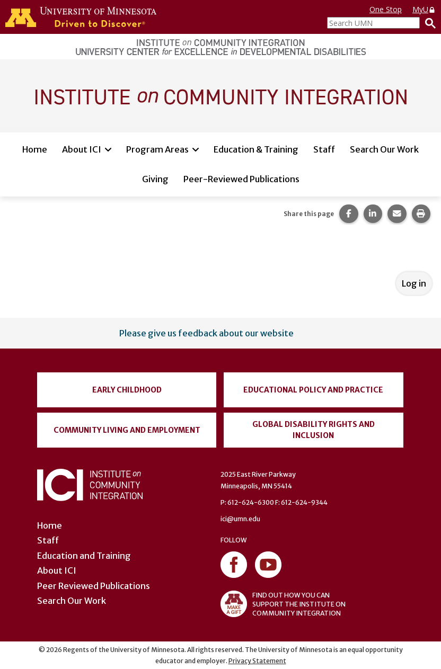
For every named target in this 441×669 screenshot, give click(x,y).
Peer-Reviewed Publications (241, 179)
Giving (155, 179)
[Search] (428, 23)
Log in (414, 283)
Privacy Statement (257, 661)
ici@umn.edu (240, 519)
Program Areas (157, 149)
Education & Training (256, 149)
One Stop (385, 9)
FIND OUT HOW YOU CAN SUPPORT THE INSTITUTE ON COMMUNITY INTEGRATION (283, 604)
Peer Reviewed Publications (93, 586)
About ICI (81, 149)
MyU (424, 9)
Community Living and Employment (127, 430)
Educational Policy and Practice (313, 390)
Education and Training (84, 555)
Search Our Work (384, 149)
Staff (324, 149)
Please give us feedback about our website (206, 333)
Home (34, 149)
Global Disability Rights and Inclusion (313, 430)
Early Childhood (127, 390)
